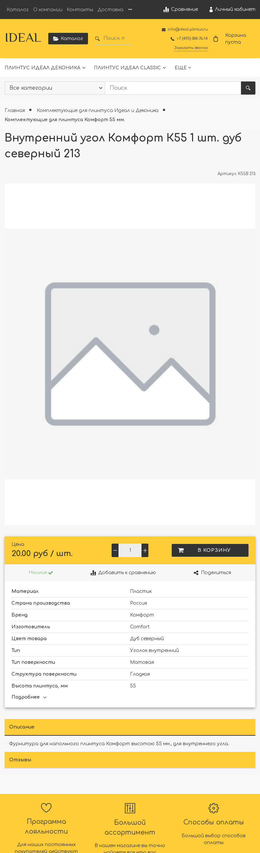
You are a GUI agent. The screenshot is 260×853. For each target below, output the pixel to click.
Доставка (110, 9)
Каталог (18, 9)
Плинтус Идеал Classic (127, 67)
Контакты (80, 9)
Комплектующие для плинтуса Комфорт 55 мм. (65, 119)
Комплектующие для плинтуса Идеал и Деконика (98, 110)
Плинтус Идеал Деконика (42, 67)
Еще (181, 67)
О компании (47, 9)
